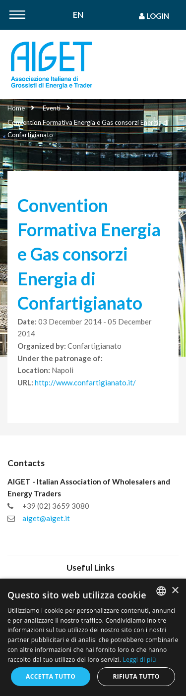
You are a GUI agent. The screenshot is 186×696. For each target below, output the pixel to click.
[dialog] (93, 637)
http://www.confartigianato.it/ (85, 382)
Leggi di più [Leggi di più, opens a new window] (139, 659)
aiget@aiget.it (46, 518)
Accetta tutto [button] (50, 676)
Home (16, 108)
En (78, 15)
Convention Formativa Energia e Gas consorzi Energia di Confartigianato (88, 128)
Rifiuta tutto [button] (136, 676)
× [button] (175, 590)
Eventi (52, 108)
